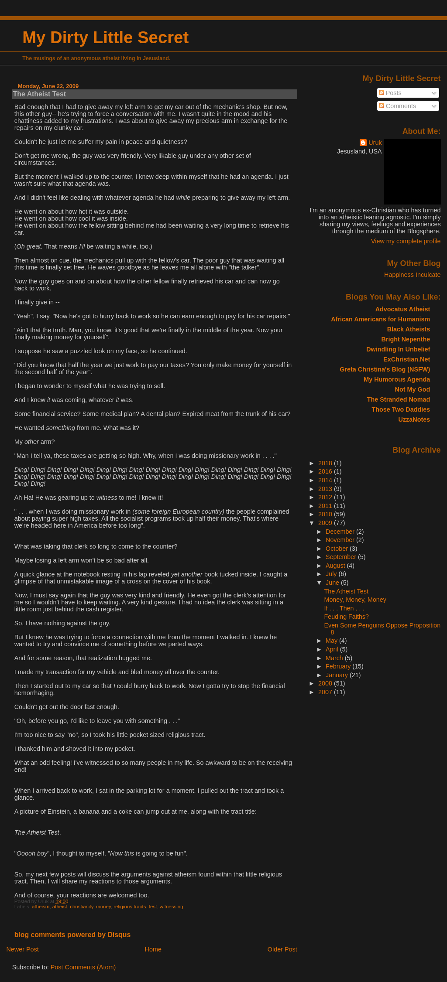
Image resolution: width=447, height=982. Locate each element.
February (339, 666)
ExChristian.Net (406, 359)
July (332, 573)
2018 (326, 463)
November (341, 539)
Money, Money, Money (355, 599)
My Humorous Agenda (397, 379)
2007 (326, 692)
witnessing (171, 906)
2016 (326, 471)
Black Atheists (408, 329)
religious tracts (129, 906)
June (333, 582)
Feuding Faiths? (346, 616)
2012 (326, 497)
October (338, 548)
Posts (390, 92)
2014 (326, 480)
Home (153, 949)
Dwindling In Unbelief (398, 349)
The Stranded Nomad (398, 399)
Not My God (412, 389)
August (336, 565)
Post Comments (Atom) (83, 967)
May (332, 640)
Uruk (375, 142)
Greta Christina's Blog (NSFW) (385, 369)
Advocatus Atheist (402, 309)
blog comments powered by (72, 934)
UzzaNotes (414, 419)
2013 (326, 488)
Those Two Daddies (400, 409)
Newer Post (22, 949)
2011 (326, 505)
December (341, 531)
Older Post (282, 949)
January (338, 675)
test (153, 906)
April (333, 649)
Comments (397, 105)
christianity (81, 906)
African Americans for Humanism (380, 319)
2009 (326, 522)
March (335, 658)
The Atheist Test (39, 94)
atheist (59, 906)
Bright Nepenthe (405, 339)
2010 (326, 514)
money (103, 906)
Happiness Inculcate (412, 274)
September (342, 556)
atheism (40, 906)
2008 (326, 683)
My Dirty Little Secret (105, 37)
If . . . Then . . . (344, 608)
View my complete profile (406, 241)
